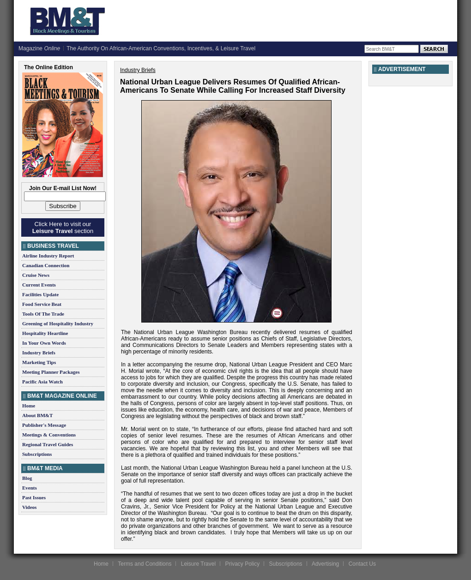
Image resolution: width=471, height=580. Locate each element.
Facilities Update (40, 294)
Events (29, 487)
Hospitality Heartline (45, 333)
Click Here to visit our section (62, 227)
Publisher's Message (44, 425)
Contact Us (362, 564)
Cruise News (35, 275)
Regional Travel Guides (47, 444)
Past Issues (34, 497)
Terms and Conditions (144, 564)
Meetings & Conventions (49, 434)
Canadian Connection (45, 265)
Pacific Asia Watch (42, 381)
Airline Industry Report (48, 255)
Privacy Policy (242, 564)
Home (28, 405)
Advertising (325, 564)
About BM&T (37, 415)
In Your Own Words (44, 343)
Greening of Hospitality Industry (57, 323)
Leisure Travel (198, 564)
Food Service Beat (41, 304)
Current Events (39, 284)
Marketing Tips (39, 362)
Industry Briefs (38, 352)
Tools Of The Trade (43, 314)
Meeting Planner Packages (50, 372)
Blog (27, 478)
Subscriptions (37, 454)
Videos (29, 507)
